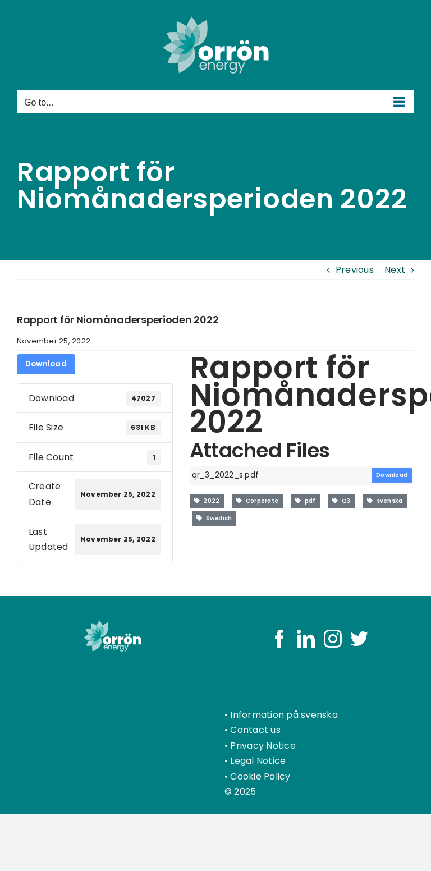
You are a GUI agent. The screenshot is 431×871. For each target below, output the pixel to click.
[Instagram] (333, 639)
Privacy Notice (262, 745)
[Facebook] (279, 639)
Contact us (255, 729)
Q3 (341, 501)
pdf (305, 501)
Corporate (257, 501)
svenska (385, 501)
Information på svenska (283, 714)
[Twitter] (359, 639)
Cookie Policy (260, 776)
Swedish (214, 518)
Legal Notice (258, 760)
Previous (355, 269)
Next (394, 269)
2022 (207, 501)
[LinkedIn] (306, 639)
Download (46, 364)
